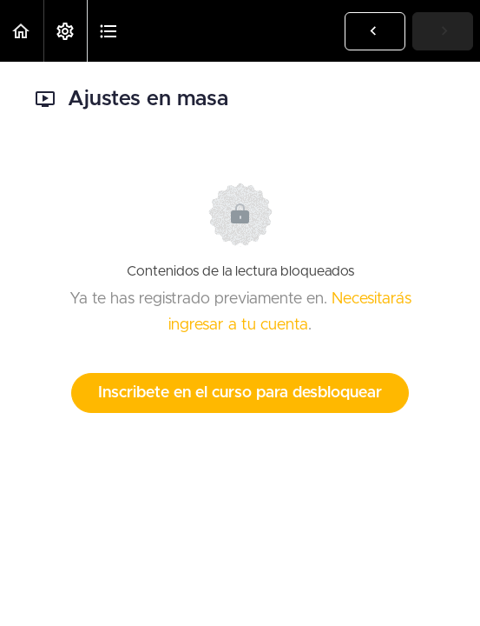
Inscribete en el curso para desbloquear (240, 393)
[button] (21, 31)
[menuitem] (65, 31)
